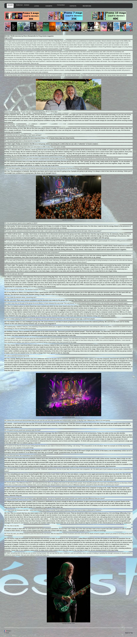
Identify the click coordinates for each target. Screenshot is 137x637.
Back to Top (129, 633)
